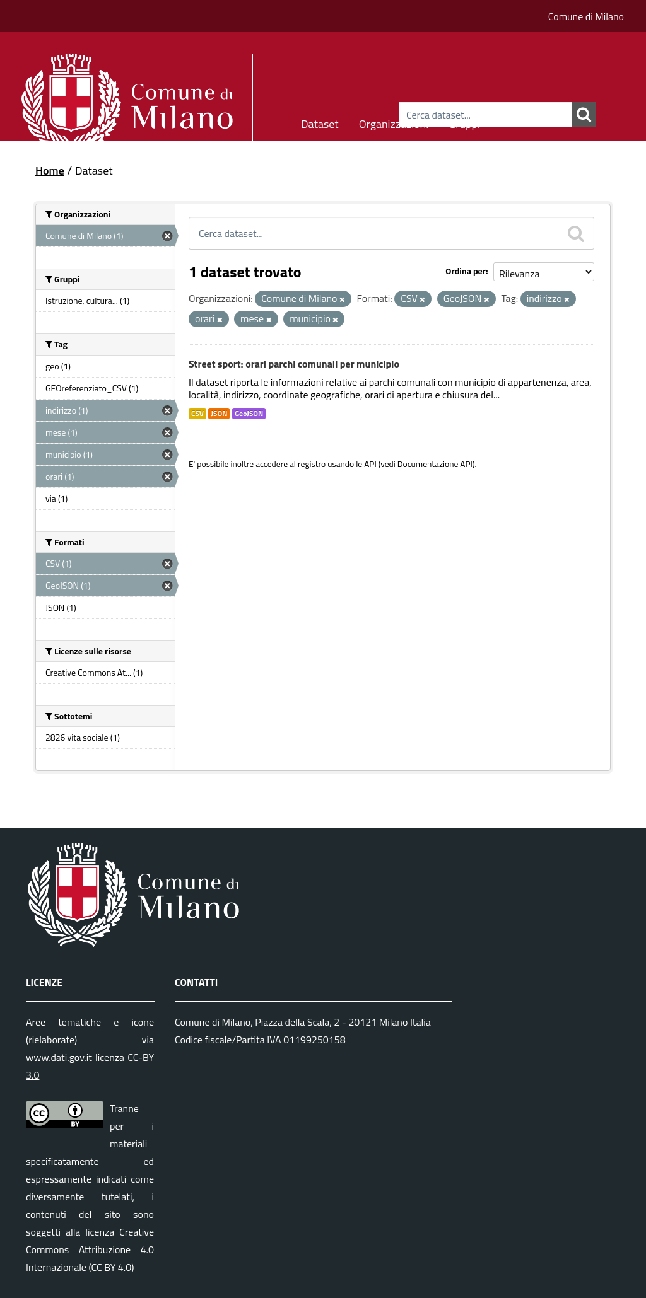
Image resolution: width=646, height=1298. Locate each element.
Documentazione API (435, 464)
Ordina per (465, 270)
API (370, 464)
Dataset (320, 122)
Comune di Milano (586, 16)
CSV (197, 413)
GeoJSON (249, 413)
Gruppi (464, 122)
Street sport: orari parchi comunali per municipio (294, 363)
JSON (219, 413)
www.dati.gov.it (59, 1057)
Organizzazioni (394, 122)
